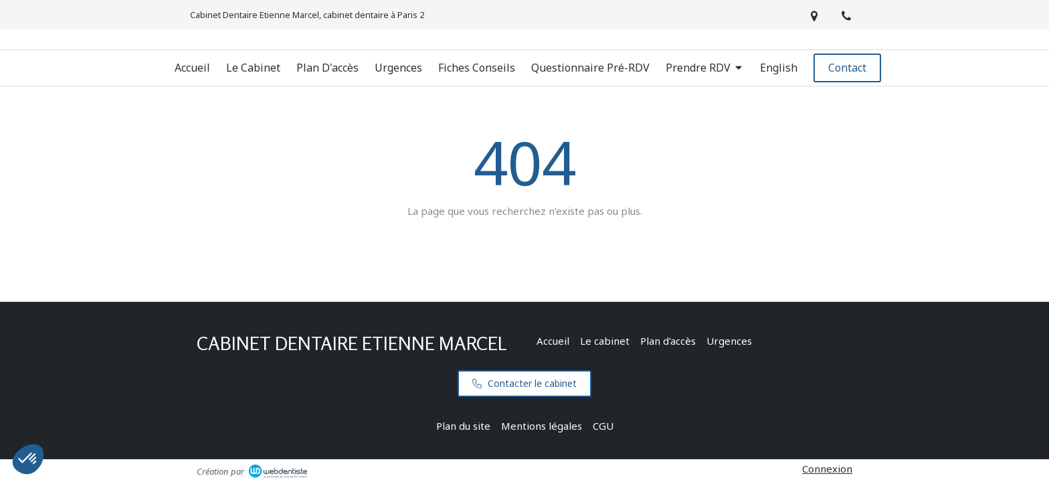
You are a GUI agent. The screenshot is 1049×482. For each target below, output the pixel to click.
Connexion (827, 468)
